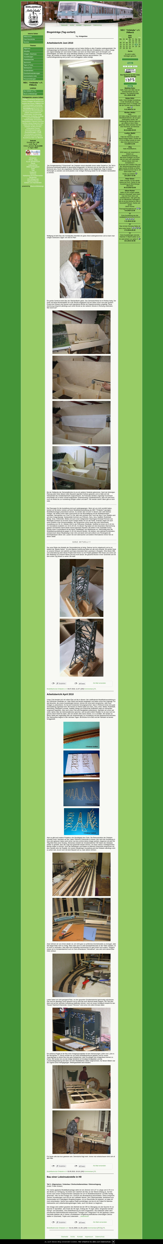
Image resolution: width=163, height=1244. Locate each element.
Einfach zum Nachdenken (33, 183)
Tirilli (32, 170)
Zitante (33, 163)
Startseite (64, 25)
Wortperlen (33, 158)
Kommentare (88, 689)
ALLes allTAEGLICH (33, 161)
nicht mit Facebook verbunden (53, 683)
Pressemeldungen (30, 79)
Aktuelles (27, 51)
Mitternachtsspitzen (32, 167)
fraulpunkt (33, 172)
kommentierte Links (30, 76)
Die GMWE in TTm (30, 91)
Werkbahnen (28, 68)
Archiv (72, 25)
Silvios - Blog (33, 160)
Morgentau (33, 177)
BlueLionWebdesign (30, 94)
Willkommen (28, 36)
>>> (139, 37)
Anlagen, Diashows (30, 54)
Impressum (87, 25)
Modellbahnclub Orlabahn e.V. (57, 689)
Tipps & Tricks (28, 65)
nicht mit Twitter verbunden (75, 683)
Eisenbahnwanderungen (32, 73)
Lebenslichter (32, 165)
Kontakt (78, 25)
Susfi (33, 168)
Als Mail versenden (99, 683)
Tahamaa (33, 174)
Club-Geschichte (29, 39)
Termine (26, 42)
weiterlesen (85, 1216)
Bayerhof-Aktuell (32, 181)
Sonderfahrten (28, 70)
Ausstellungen (28, 57)
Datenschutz (97, 25)
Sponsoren (27, 62)
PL (95, 689)
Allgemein (27, 48)
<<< (120, 37)
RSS (99, 1228)
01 (127, 41)
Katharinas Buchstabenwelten (33, 176)
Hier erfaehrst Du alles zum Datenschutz (94, 1242)
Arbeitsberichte (29, 59)
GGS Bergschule (33, 179)
